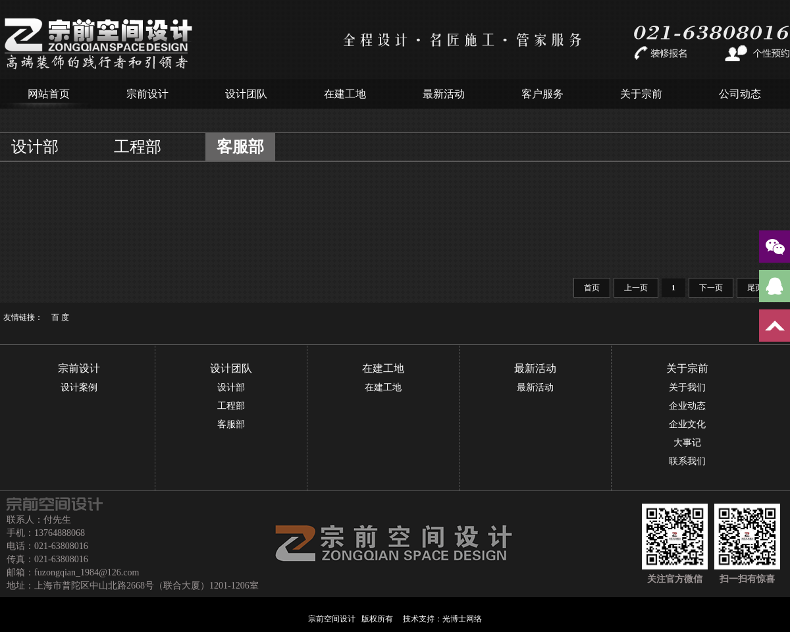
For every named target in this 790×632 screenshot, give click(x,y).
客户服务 (542, 93)
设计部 (35, 146)
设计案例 (79, 387)
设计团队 (246, 93)
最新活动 (444, 93)
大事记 (687, 443)
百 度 (60, 317)
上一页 (636, 287)
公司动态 (740, 93)
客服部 (240, 146)
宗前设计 (147, 93)
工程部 (137, 146)
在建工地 (345, 93)
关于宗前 (641, 93)
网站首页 (49, 93)
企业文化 (687, 424)
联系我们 (687, 461)
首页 (592, 287)
